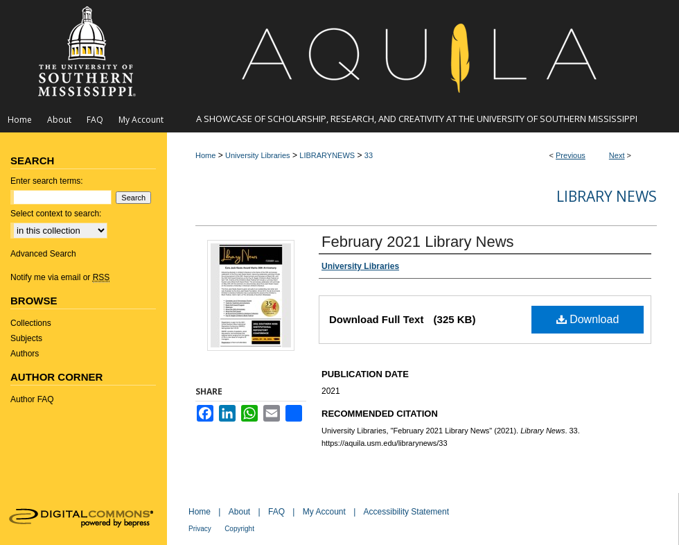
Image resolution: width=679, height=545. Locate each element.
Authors (24, 353)
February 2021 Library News (417, 241)
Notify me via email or (59, 277)
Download (587, 319)
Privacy (199, 529)
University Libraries (257, 155)
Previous (570, 155)
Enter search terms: (46, 181)
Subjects (26, 338)
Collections (30, 323)
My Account (324, 512)
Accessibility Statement (406, 512)
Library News (606, 196)
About (239, 512)
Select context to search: (55, 213)
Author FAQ (32, 399)
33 (368, 155)
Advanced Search (43, 254)
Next (617, 155)
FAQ (276, 512)
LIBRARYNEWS (327, 155)
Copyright (239, 529)
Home (205, 155)
